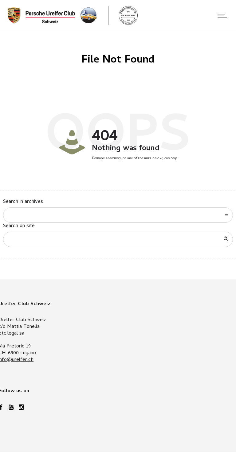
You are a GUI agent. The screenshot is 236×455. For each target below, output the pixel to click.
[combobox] (118, 215)
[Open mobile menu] (224, 15)
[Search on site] (118, 239)
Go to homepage (137, 172)
